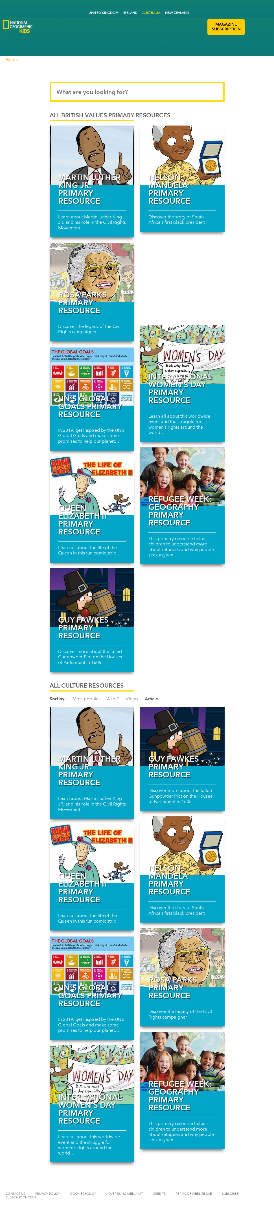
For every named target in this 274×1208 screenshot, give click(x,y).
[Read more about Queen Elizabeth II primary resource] (92, 485)
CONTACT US (15, 1194)
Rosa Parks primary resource (82, 302)
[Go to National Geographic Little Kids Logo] (52, 37)
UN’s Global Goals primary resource (90, 406)
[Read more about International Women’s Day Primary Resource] (182, 354)
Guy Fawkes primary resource (83, 627)
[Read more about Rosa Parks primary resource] (92, 272)
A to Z (113, 698)
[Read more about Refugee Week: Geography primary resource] (182, 476)
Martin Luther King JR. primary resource (89, 189)
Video (132, 698)
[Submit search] (215, 91)
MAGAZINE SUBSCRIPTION (226, 27)
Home (12, 59)
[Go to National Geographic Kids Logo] (17, 26)
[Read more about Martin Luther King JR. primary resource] (92, 155)
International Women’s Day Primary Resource (180, 388)
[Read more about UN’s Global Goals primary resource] (92, 376)
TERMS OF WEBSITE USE (194, 1194)
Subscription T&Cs (21, 1197)
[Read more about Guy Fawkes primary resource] (92, 597)
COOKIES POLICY (83, 1194)
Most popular (86, 698)
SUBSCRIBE (230, 1194)
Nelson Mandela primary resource (169, 189)
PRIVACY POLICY (47, 1194)
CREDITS (159, 1194)
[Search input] (137, 91)
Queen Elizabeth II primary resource (82, 519)
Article (151, 698)
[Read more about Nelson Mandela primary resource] (182, 155)
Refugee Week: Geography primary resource (179, 510)
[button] (251, 27)
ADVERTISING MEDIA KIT (124, 1194)
